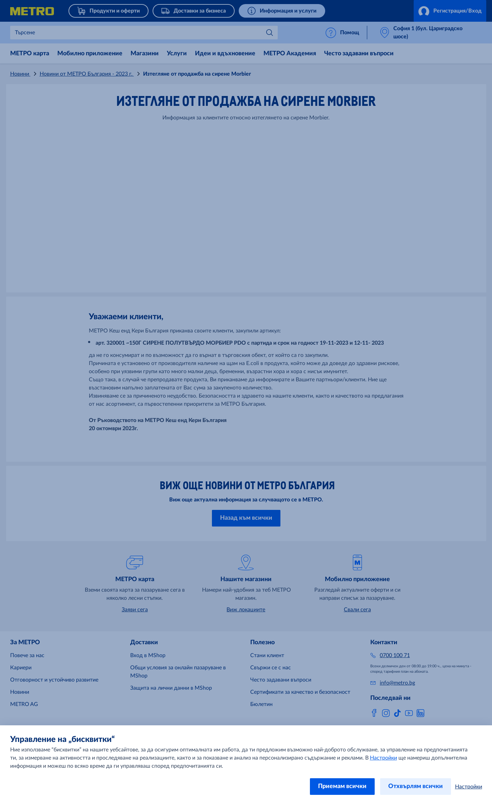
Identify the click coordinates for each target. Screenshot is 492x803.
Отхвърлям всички (415, 786)
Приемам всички (342, 786)
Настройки (383, 758)
